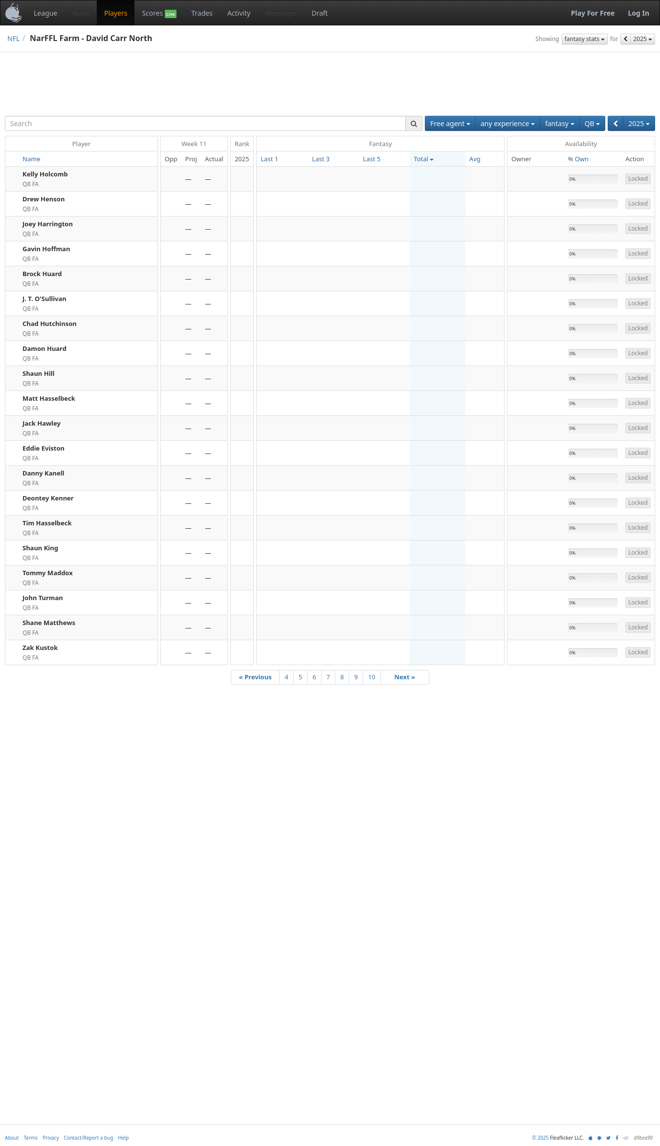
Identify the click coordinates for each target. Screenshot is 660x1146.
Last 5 (371, 158)
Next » (404, 676)
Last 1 (269, 158)
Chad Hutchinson (49, 323)
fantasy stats (585, 39)
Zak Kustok (40, 647)
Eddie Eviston (43, 448)
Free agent (450, 123)
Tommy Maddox (47, 572)
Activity (238, 13)
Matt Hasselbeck (48, 398)
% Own (578, 158)
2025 (642, 39)
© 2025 (540, 1137)
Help (123, 1137)
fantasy (559, 123)
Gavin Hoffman (46, 248)
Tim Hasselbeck (47, 523)
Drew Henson (43, 199)
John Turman (42, 597)
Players (115, 13)
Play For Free (593, 13)
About (12, 1137)
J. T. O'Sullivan (44, 298)
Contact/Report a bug (88, 1137)
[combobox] (205, 123)
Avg (475, 158)
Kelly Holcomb (45, 174)
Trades (202, 13)
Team (80, 13)
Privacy (51, 1137)
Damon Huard (44, 348)
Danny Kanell (43, 473)
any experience (508, 123)
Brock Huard (42, 273)
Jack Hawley (41, 423)
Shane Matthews (48, 622)
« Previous (255, 676)
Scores (159, 13)
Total (424, 158)
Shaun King (40, 547)
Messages (281, 13)
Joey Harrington (47, 223)
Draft (319, 13)
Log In (638, 13)
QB (592, 123)
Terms (30, 1137)
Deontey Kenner (48, 498)
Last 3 (321, 158)
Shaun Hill (38, 373)
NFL (13, 38)
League (45, 13)
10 (371, 676)
